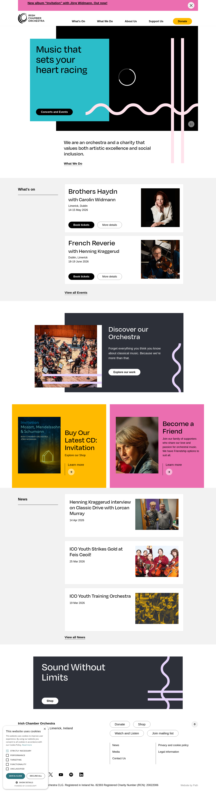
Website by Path (189, 785)
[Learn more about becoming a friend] (181, 469)
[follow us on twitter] (51, 774)
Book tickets (83, 224)
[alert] (25, 757)
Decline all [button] (36, 776)
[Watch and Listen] (127, 733)
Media (116, 751)
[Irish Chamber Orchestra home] (31, 18)
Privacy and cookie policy (173, 745)
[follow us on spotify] (71, 774)
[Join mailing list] (162, 733)
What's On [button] (78, 21)
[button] (25, 782)
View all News (75, 637)
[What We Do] (73, 163)
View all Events (76, 292)
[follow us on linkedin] (81, 774)
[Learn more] (84, 469)
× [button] (45, 729)
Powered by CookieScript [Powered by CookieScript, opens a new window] (26, 786)
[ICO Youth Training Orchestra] (101, 599)
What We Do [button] (105, 21)
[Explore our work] (124, 372)
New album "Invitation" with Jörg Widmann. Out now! (67, 3)
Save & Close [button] (15, 776)
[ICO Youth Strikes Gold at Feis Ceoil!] (101, 555)
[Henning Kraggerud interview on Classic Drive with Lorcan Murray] (101, 510)
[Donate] (182, 21)
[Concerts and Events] (54, 112)
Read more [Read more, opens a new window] (27, 745)
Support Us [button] (156, 21)
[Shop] (50, 701)
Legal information (168, 751)
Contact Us (119, 758)
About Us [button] (131, 21)
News (115, 745)
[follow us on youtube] (61, 774)
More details (112, 224)
